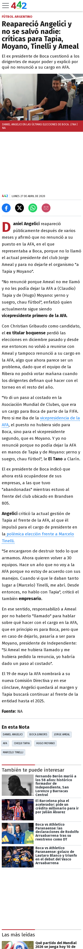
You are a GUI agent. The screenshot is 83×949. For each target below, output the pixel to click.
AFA (5, 743)
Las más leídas (18, 935)
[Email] (46, 207)
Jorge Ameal (62, 734)
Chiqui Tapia (22, 743)
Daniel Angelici (13, 734)
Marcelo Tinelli (13, 752)
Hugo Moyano (45, 743)
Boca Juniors (38, 734)
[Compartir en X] (19, 207)
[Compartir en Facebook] (6, 207)
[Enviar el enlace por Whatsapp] (32, 207)
